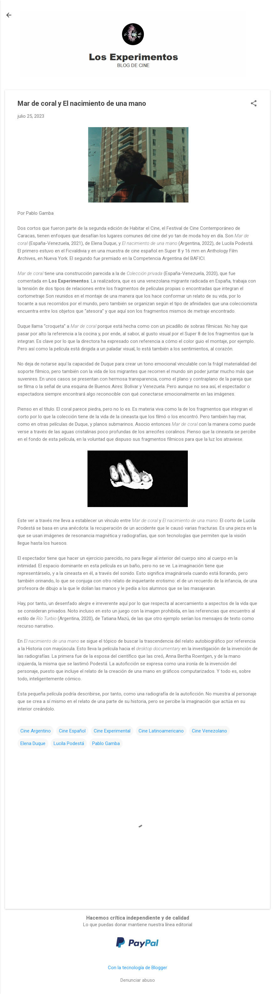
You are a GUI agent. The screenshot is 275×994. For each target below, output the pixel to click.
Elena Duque (32, 743)
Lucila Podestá (69, 743)
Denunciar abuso (137, 980)
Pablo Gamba (106, 743)
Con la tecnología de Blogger (137, 967)
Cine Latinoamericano (161, 731)
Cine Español (72, 731)
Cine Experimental (112, 731)
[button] (253, 104)
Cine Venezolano (209, 731)
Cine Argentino (35, 731)
